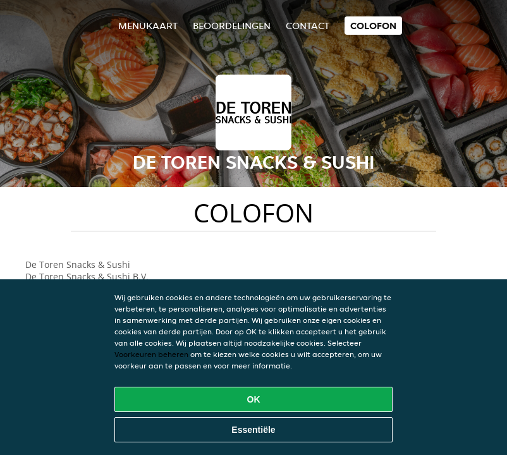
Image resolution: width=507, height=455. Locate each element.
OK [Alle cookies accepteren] (253, 399)
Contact (307, 25)
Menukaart (148, 25)
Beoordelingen (232, 25)
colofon (373, 25)
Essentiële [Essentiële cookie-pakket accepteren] (253, 430)
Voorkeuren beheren (151, 354)
